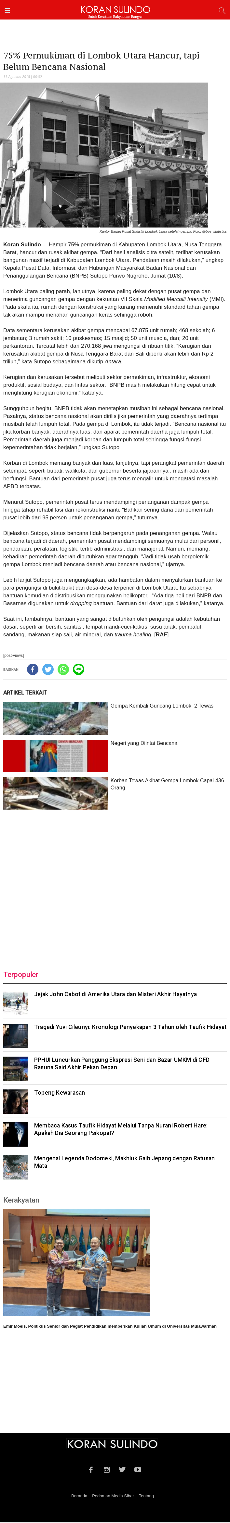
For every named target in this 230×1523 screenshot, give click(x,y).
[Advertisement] (115, 886)
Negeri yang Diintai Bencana (144, 743)
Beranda (79, 1495)
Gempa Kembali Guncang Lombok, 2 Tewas (162, 706)
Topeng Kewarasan (59, 1092)
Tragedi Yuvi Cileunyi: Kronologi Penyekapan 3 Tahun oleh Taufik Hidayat (130, 1027)
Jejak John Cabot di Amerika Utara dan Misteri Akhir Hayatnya (115, 994)
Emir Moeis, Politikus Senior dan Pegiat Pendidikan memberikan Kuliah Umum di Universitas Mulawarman (110, 1326)
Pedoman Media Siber (113, 1495)
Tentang (146, 1495)
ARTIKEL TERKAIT (25, 692)
